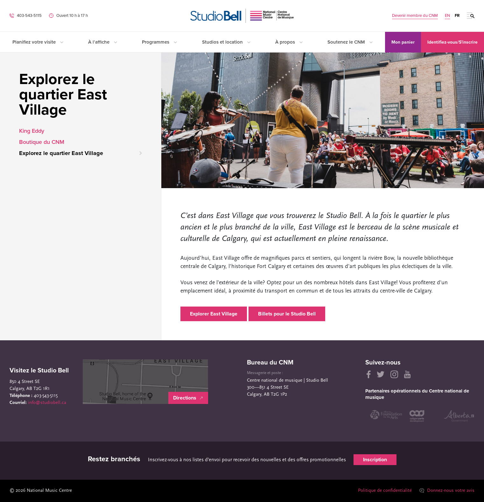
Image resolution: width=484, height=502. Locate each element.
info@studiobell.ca (47, 402)
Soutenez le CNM (350, 42)
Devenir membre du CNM (415, 15)
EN (447, 15)
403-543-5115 (29, 15)
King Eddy (31, 130)
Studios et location (226, 42)
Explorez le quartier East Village (61, 153)
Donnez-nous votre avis (446, 490)
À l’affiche (102, 42)
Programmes (159, 42)
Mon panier (403, 42)
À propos (289, 42)
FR (457, 15)
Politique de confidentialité (385, 490)
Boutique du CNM (41, 141)
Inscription (375, 459)
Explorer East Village (213, 314)
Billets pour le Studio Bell (287, 314)
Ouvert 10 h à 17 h (72, 15)
